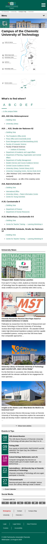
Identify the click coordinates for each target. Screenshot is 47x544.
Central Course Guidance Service (18, 165)
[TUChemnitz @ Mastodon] (35, 503)
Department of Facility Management (18, 160)
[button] (41, 5)
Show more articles (24, 426)
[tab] (4, 105)
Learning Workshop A (35, 224)
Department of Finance (14, 209)
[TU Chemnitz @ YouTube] (42, 503)
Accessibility (18, 528)
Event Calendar (10, 489)
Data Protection (32, 524)
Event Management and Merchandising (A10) (22, 141)
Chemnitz (19, 515)
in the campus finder (10, 111)
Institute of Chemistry (18, 149)
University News (9, 250)
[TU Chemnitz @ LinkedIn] (20, 503)
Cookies (5, 528)
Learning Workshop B (35, 239)
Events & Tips (8, 431)
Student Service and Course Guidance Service (22, 163)
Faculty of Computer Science (16, 144)
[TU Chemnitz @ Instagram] (13, 503)
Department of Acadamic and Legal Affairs (20, 152)
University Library (12, 124)
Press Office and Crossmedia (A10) (18, 139)
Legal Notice (17, 524)
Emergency (7, 511)
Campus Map (32, 511)
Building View (11, 120)
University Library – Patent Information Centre (22, 194)
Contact (19, 511)
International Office (12, 191)
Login (5, 524)
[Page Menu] (23, 15)
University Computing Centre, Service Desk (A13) (23, 171)
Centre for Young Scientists (15, 197)
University (6, 515)
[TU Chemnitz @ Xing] (27, 503)
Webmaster (6, 540)
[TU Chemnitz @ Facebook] (5, 503)
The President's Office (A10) (16, 136)
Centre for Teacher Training (15, 224)
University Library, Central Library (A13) (20, 168)
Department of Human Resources (18, 212)
